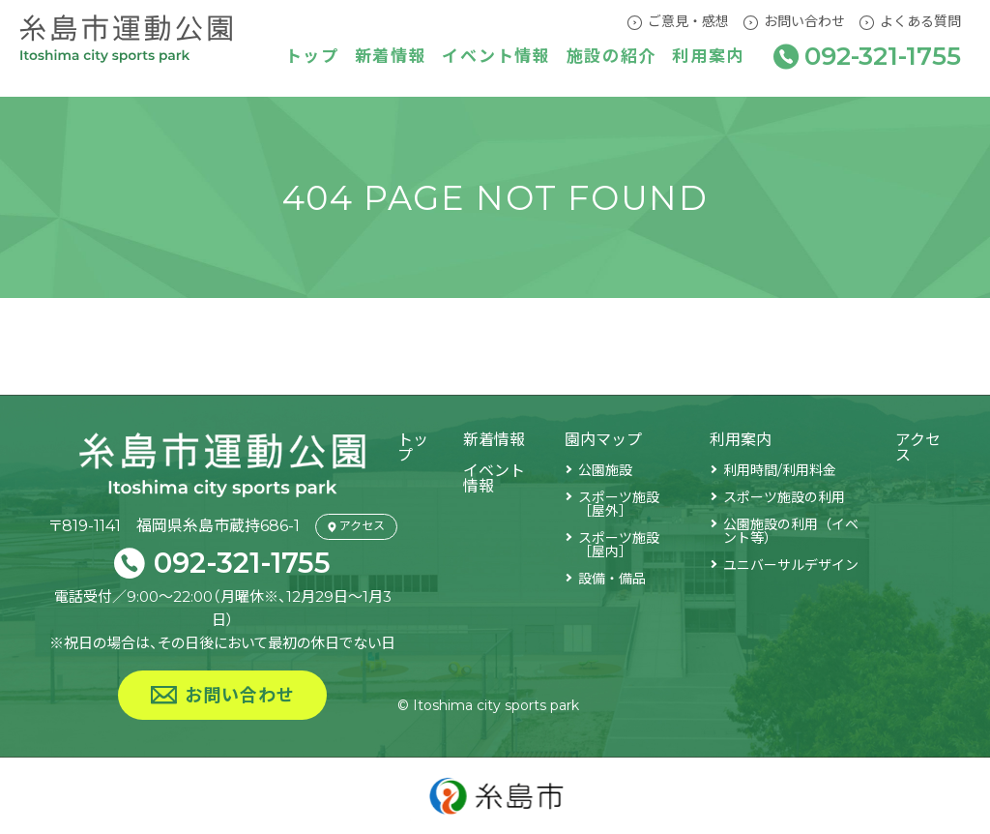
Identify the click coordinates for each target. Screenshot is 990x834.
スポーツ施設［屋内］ (618, 544)
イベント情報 (494, 478)
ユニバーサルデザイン (791, 565)
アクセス (918, 447)
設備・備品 (612, 578)
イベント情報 (496, 58)
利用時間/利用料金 (779, 470)
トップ (411, 447)
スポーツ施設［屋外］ (618, 504)
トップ (312, 58)
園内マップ (603, 440)
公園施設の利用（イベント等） (791, 531)
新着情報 (391, 58)
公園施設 (605, 470)
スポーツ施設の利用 (784, 497)
